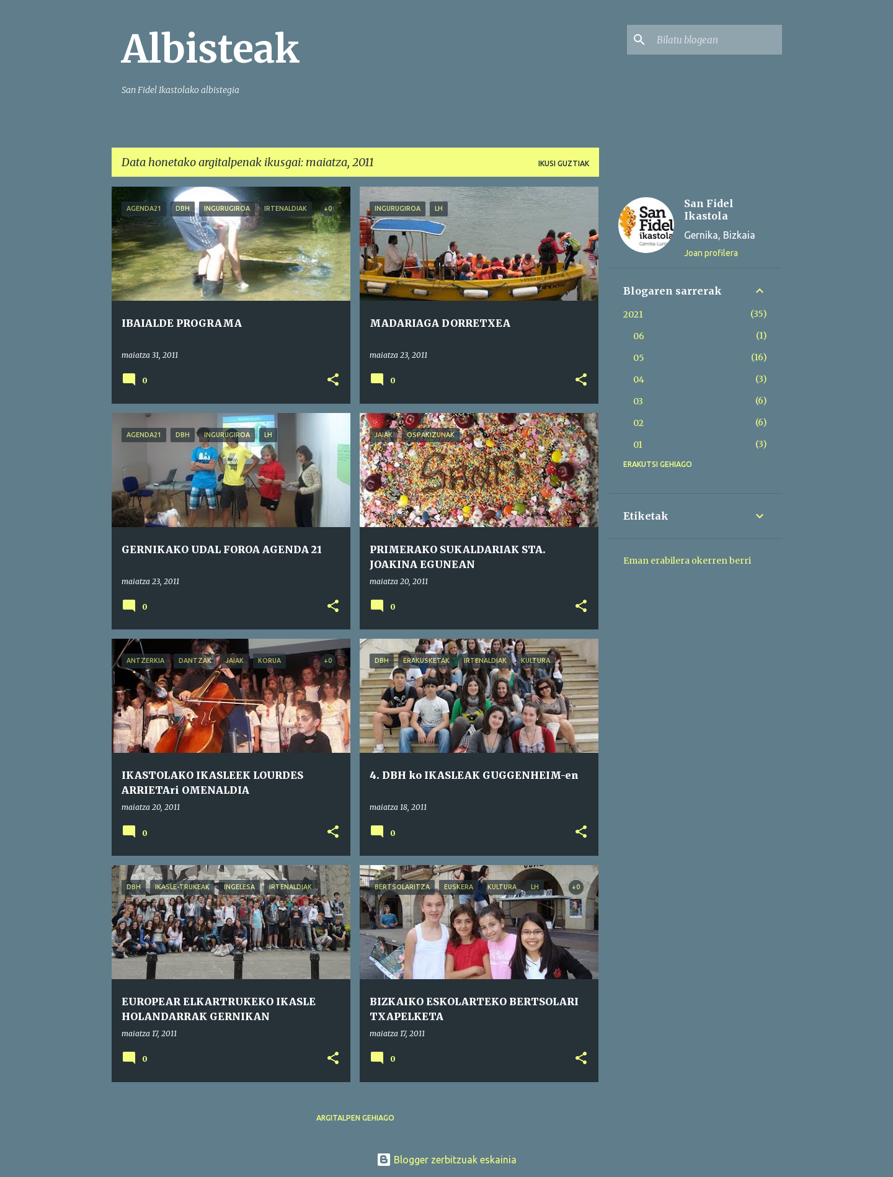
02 (638, 423)
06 (638, 336)
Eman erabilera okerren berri (687, 560)
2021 (633, 314)
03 (638, 401)
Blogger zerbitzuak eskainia (446, 1159)
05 (638, 357)
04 (638, 379)
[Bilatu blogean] (717, 40)
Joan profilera (711, 253)
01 (637, 444)
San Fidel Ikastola (709, 209)
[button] (333, 380)
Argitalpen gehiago (355, 1118)
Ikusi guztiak (563, 163)
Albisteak (211, 49)
